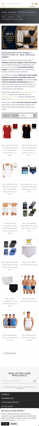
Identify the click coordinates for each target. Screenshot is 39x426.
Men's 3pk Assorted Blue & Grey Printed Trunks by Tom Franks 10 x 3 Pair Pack (10, 266)
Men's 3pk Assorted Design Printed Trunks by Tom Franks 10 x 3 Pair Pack (28, 227)
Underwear (11, 17)
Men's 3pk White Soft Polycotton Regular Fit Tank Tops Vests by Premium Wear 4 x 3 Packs (10, 189)
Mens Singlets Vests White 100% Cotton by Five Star (29, 337)
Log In (4, 6)
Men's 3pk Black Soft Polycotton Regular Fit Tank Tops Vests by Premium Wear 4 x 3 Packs (29, 150)
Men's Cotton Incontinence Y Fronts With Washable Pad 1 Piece (10, 302)
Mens (19, 17)
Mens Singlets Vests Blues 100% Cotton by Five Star (10, 337)
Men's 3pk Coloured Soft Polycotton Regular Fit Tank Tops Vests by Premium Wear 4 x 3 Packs (10, 150)
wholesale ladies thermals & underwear (23, 99)
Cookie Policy (20, 420)
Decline (13, 424)
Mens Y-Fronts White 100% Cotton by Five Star (28, 263)
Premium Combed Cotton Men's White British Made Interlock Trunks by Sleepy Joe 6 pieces (10, 228)
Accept (5, 424)
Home (3, 17)
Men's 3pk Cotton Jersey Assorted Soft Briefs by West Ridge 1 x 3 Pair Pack (29, 188)
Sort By (15, 115)
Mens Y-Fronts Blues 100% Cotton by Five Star (28, 300)
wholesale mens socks (9, 97)
